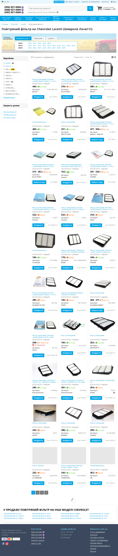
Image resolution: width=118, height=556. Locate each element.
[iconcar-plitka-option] (112, 57)
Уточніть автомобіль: (8, 38)
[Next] (46, 493)
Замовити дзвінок (38, 540)
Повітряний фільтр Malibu (70, 514)
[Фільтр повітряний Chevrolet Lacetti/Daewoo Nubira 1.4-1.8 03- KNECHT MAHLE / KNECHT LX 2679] (102, 112)
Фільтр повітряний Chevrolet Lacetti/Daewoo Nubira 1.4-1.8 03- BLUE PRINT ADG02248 (73, 80)
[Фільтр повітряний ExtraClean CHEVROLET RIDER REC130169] (73, 282)
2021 (34, 43)
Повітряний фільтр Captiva (13, 518)
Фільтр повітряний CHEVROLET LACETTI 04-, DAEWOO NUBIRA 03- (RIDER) (72, 251)
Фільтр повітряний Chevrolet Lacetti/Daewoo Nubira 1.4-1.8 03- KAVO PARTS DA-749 (102, 208)
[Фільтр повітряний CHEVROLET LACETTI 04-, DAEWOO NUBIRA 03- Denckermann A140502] (44, 370)
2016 (59, 45)
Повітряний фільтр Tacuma (71, 518)
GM (9, 69)
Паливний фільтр (9, 115)
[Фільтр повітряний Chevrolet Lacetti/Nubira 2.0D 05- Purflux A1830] (73, 197)
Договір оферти (96, 543)
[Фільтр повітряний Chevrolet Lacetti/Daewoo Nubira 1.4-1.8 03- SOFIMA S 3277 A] (102, 154)
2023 (44, 43)
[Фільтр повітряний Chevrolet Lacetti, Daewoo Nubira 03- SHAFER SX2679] (102, 240)
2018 (68, 45)
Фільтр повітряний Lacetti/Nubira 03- (102, 381)
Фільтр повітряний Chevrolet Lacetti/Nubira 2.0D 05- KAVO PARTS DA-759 (43, 336)
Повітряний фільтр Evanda (42, 518)
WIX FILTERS (10, 91)
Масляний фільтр (9, 112)
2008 (59, 48)
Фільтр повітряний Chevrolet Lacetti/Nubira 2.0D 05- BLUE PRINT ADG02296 (43, 165)
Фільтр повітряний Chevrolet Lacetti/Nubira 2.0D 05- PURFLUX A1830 (73, 208)
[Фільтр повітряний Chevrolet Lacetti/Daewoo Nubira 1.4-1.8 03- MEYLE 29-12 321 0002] (102, 69)
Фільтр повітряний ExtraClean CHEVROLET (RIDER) (72, 293)
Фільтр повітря (38, 466)
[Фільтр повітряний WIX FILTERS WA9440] (73, 112)
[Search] (90, 8)
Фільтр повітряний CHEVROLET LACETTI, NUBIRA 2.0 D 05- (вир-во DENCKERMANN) (73, 381)
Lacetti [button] (51, 38)
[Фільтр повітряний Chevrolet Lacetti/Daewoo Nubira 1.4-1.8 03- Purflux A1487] (44, 197)
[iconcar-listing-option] (115, 57)
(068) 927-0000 (12, 9)
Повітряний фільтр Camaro (13, 516)
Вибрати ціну (97, 140)
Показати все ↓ (9, 98)
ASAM (10, 63)
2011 (34, 45)
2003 (34, 48)
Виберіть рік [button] (23, 38)
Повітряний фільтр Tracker (99, 514)
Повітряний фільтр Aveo (12, 514)
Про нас (93, 551)
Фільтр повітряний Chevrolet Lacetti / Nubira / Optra (71, 466)
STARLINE (9, 88)
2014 (49, 45)
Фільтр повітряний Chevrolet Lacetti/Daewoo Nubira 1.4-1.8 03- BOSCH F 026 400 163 (44, 80)
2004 (39, 48)
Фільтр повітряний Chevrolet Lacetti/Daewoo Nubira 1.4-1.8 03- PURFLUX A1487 (44, 208)
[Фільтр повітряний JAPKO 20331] (44, 413)
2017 (63, 45)
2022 (39, 43)
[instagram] (7, 543)
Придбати (38, 97)
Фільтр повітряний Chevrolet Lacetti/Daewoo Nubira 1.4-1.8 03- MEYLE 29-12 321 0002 (102, 80)
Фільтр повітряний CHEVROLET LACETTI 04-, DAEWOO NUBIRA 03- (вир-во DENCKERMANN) (44, 381)
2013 (44, 45)
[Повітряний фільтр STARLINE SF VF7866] (45, 240)
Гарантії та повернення (99, 540)
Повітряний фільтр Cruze (41, 514)
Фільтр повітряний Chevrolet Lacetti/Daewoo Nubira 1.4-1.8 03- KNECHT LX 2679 (102, 123)
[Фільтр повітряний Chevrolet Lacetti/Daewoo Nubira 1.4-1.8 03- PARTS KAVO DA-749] (102, 197)
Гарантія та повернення (90, 2)
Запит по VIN (59, 2)
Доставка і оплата (72, 2)
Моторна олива (9, 118)
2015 (54, 45)
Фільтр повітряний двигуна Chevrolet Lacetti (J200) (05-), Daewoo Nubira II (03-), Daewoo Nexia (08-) (73, 165)
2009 (63, 48)
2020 (29, 43)
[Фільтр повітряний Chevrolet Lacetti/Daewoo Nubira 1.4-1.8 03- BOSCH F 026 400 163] (44, 69)
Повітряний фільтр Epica (41, 516)
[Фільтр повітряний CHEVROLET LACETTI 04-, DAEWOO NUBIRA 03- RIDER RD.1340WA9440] (73, 240)
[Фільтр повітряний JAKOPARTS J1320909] (102, 324)
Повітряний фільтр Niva (69, 516)
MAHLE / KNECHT (11, 72)
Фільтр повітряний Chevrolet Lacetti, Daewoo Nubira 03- (100, 251)
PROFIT (8, 78)
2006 (49, 48)
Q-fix (8, 82)
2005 (44, 48)
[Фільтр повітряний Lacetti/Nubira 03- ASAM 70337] (102, 370)
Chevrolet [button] (39, 38)
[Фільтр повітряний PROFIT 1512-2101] (73, 325)
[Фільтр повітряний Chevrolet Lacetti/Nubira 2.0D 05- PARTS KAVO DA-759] (44, 325)
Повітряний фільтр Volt (98, 518)
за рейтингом (49, 57)
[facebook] (3, 543)
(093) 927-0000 (12, 12)
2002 (29, 48)
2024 (49, 43)
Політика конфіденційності (100, 546)
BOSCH (9, 66)
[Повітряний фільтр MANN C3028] (44, 112)
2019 (73, 45)
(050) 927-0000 (12, 7)
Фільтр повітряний (68, 122)
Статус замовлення (97, 532)
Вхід (113, 2)
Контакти (105, 2)
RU (8, 2)
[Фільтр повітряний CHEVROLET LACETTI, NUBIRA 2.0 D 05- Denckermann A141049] (73, 370)
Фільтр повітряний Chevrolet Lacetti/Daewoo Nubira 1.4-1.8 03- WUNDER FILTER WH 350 (44, 293)
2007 (54, 48)
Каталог (93, 549)
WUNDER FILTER (11, 94)
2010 (29, 45)
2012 (39, 45)
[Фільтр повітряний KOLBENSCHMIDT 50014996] (102, 283)
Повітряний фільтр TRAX (98, 516)
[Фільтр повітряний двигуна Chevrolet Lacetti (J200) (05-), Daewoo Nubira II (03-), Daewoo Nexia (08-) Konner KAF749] (73, 155)
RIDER (7, 85)
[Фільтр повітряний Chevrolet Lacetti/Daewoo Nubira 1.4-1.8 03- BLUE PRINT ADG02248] (73, 69)
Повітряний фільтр (39, 122)
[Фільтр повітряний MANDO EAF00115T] (73, 412)
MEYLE (7, 75)
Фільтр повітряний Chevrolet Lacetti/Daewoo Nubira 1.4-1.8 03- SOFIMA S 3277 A (102, 165)
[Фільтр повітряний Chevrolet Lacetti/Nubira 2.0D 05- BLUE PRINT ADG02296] (44, 154)
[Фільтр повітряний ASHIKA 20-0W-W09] (102, 413)
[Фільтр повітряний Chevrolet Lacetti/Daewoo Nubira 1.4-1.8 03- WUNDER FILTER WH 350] (44, 282)
